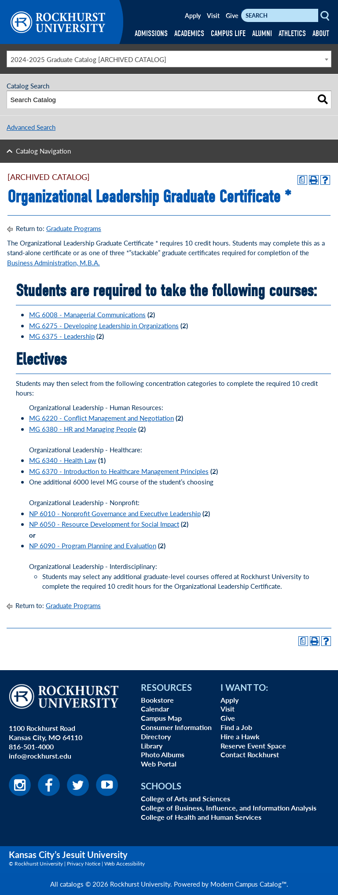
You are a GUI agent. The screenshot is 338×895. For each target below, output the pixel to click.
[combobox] (169, 59)
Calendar (155, 709)
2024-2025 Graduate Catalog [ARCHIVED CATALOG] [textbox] (88, 59)
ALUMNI (262, 33)
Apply (193, 15)
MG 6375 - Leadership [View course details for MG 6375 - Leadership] (62, 336)
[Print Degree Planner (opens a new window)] (302, 180)
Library (151, 746)
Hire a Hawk (240, 736)
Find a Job (236, 727)
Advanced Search (31, 127)
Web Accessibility (124, 863)
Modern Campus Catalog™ (248, 883)
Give (232, 15)
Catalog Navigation (43, 150)
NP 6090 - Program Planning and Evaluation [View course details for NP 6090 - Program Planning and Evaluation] (92, 545)
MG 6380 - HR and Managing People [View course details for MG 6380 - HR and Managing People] (82, 428)
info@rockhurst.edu (40, 756)
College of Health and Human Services (201, 817)
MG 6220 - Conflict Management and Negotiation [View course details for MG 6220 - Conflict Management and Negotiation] (101, 417)
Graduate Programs (73, 228)
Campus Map (161, 718)
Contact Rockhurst (249, 754)
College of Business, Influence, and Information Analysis (228, 808)
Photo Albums (162, 754)
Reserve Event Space (253, 746)
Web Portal (158, 764)
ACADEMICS (189, 33)
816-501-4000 (31, 746)
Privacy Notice (83, 863)
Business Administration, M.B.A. (53, 262)
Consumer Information (176, 727)
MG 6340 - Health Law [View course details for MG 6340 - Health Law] (62, 460)
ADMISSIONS (151, 33)
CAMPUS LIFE (228, 33)
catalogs (72, 883)
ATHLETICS (292, 33)
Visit (213, 15)
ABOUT (320, 33)
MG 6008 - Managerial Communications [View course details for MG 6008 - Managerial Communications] (87, 314)
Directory (156, 736)
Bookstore (157, 700)
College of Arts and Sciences (185, 798)
